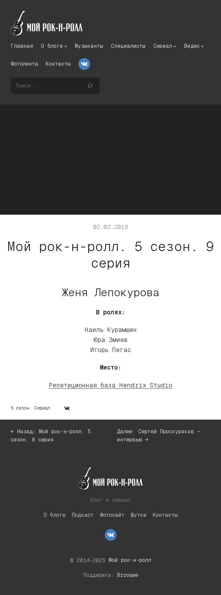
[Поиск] (90, 86)
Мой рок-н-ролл (130, 560)
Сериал (42, 408)
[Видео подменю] (202, 46)
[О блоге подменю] (65, 46)
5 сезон (20, 408)
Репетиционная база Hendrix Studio (110, 385)
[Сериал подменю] (174, 46)
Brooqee (127, 575)
